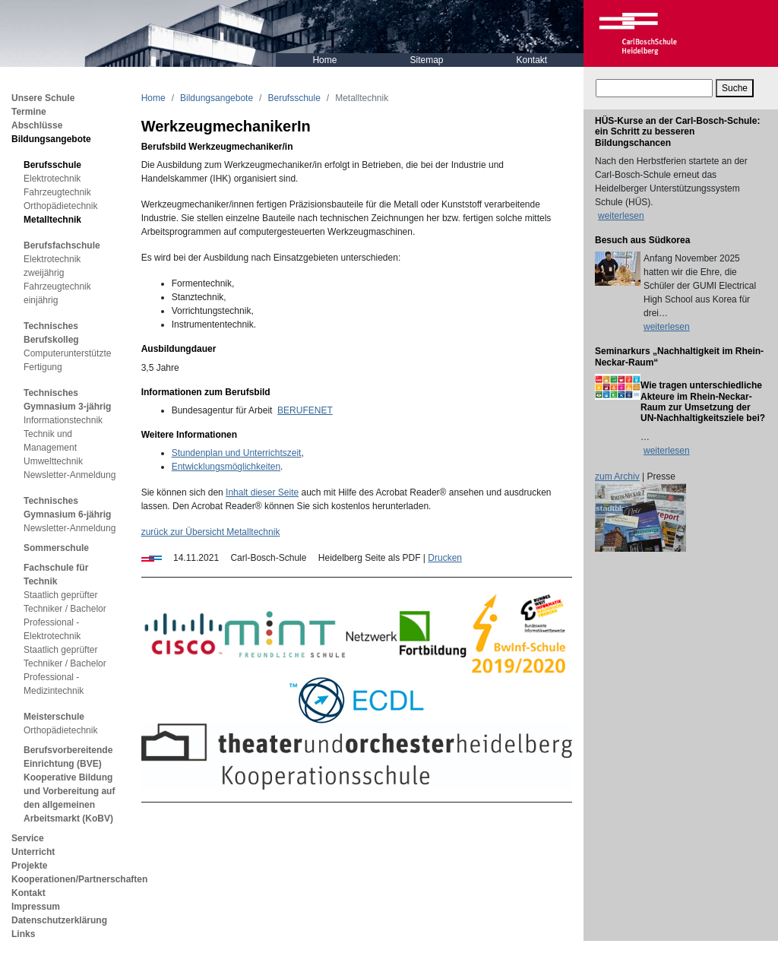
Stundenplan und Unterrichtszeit (237, 453)
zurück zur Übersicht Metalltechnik (210, 532)
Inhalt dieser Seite (262, 492)
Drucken (445, 557)
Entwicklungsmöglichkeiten (226, 466)
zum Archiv (617, 476)
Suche (735, 88)
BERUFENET (305, 410)
